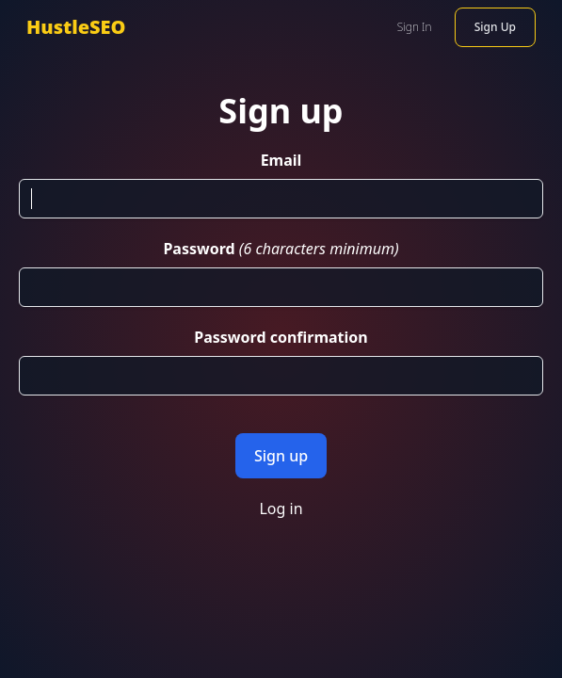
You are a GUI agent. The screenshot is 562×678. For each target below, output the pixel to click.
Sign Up (495, 27)
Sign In (414, 27)
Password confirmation (280, 337)
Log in (280, 508)
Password (198, 248)
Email (281, 160)
